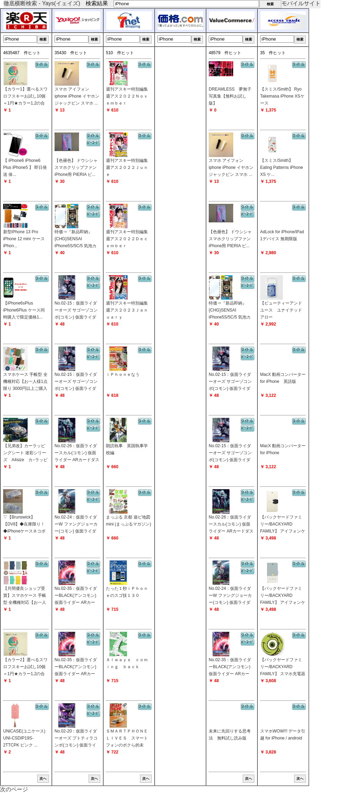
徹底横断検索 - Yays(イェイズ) (41, 3)
